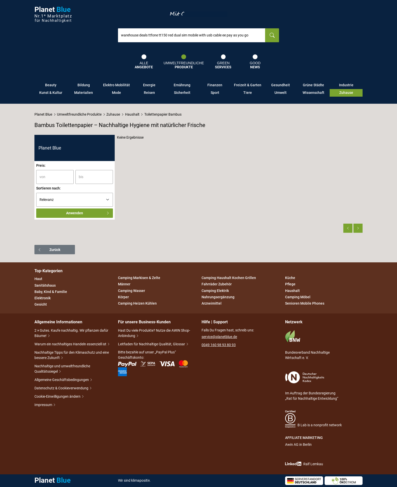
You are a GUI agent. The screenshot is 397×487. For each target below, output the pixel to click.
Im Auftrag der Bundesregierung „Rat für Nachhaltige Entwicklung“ (311, 385)
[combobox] (191, 35)
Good (255, 61)
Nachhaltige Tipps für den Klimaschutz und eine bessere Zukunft (71, 355)
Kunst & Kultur (50, 93)
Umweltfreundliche (184, 61)
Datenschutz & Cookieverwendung (61, 388)
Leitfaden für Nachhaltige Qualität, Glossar (152, 344)
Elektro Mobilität (116, 85)
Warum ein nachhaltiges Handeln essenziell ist (70, 344)
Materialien (83, 93)
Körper (123, 297)
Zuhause (346, 93)
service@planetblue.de (219, 337)
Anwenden (88, 213)
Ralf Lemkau (304, 464)
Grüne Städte (313, 85)
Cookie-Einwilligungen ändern (57, 396)
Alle (144, 61)
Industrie (346, 85)
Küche (290, 278)
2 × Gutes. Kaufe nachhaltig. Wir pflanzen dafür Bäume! (71, 333)
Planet (53, 14)
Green (223, 61)
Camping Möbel (297, 297)
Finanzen (214, 85)
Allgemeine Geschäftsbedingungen (62, 380)
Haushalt (132, 114)
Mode (116, 93)
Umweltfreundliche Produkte (79, 114)
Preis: (41, 165)
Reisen (149, 93)
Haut (38, 279)
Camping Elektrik (215, 291)
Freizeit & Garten (247, 85)
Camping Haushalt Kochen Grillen (229, 278)
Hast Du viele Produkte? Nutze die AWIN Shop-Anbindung (154, 333)
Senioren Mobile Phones (304, 303)
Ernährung (182, 85)
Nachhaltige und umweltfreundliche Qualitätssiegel (62, 369)
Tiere (247, 93)
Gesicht (40, 304)
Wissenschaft (313, 93)
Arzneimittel (212, 303)
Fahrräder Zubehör (217, 284)
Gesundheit (280, 85)
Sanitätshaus (45, 285)
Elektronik (42, 298)
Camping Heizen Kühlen (137, 303)
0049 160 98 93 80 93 (219, 345)
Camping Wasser (131, 291)
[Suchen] (272, 35)
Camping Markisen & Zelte (139, 278)
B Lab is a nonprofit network (313, 419)
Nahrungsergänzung (218, 297)
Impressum (43, 405)
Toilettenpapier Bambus (163, 114)
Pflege (290, 284)
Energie (149, 85)
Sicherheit (182, 93)
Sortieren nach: (48, 188)
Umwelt (280, 93)
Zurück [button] (49, 250)
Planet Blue (43, 114)
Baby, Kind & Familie (50, 292)
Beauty (50, 85)
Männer (124, 284)
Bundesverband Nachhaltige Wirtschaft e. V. (307, 345)
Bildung (83, 85)
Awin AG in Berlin (298, 444)
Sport (215, 93)
